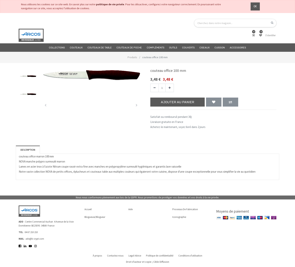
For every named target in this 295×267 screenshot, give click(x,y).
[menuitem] (57, 47)
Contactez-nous (114, 255)
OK (255, 6)
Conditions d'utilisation (192, 255)
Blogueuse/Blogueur (94, 216)
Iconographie (179, 216)
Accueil (88, 208)
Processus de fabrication (185, 208)
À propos (95, 255)
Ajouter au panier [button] (177, 102)
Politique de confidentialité (160, 255)
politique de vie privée (110, 4)
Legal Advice (134, 255)
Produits (132, 57)
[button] (46, 105)
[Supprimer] (154, 88)
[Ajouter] (169, 88)
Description (28, 149)
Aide (130, 208)
